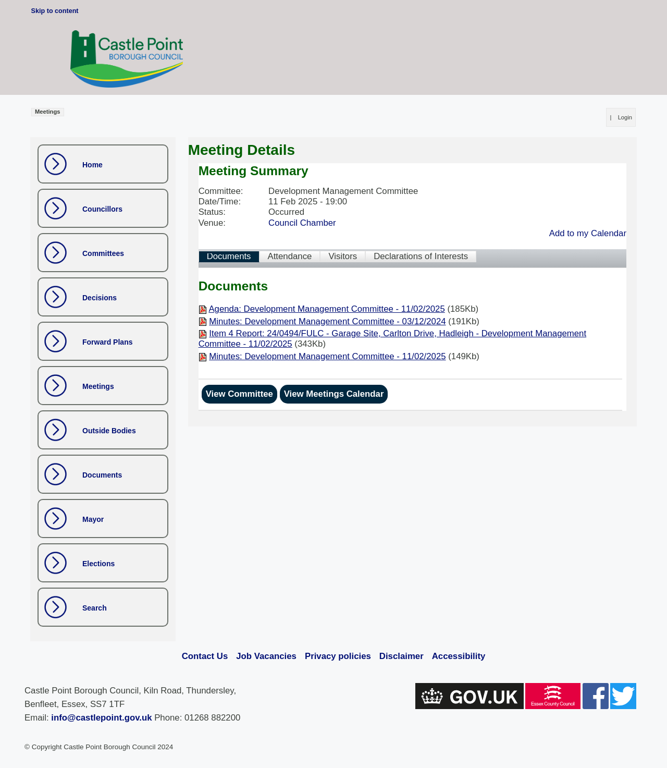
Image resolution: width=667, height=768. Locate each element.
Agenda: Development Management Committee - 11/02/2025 (326, 309)
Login (625, 117)
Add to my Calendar (587, 233)
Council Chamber (302, 223)
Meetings (98, 386)
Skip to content (55, 11)
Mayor (93, 519)
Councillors (102, 209)
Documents (102, 475)
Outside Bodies (109, 430)
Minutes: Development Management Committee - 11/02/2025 (327, 356)
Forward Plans (107, 342)
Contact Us (205, 656)
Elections (98, 563)
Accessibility (459, 656)
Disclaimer (401, 656)
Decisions (99, 298)
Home (92, 165)
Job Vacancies (266, 656)
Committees (103, 253)
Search (94, 608)
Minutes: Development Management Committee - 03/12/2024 (327, 321)
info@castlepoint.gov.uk (101, 718)
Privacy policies (338, 656)
